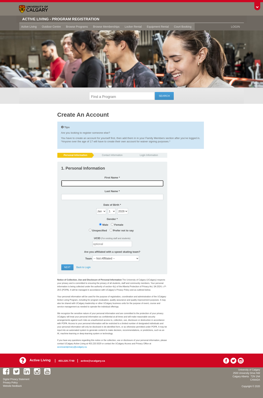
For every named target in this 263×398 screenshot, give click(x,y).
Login (235, 26)
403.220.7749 (67, 360)
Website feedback (12, 385)
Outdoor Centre (51, 26)
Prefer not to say (123, 230)
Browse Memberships (106, 26)
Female (118, 224)
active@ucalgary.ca (93, 360)
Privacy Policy (10, 382)
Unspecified (99, 230)
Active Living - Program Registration (64, 19)
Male (105, 224)
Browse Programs (77, 26)
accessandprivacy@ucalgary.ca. (72, 347)
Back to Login (83, 267)
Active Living (29, 26)
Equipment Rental (158, 26)
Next (67, 267)
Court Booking (182, 26)
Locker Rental (133, 26)
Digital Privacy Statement (16, 379)
